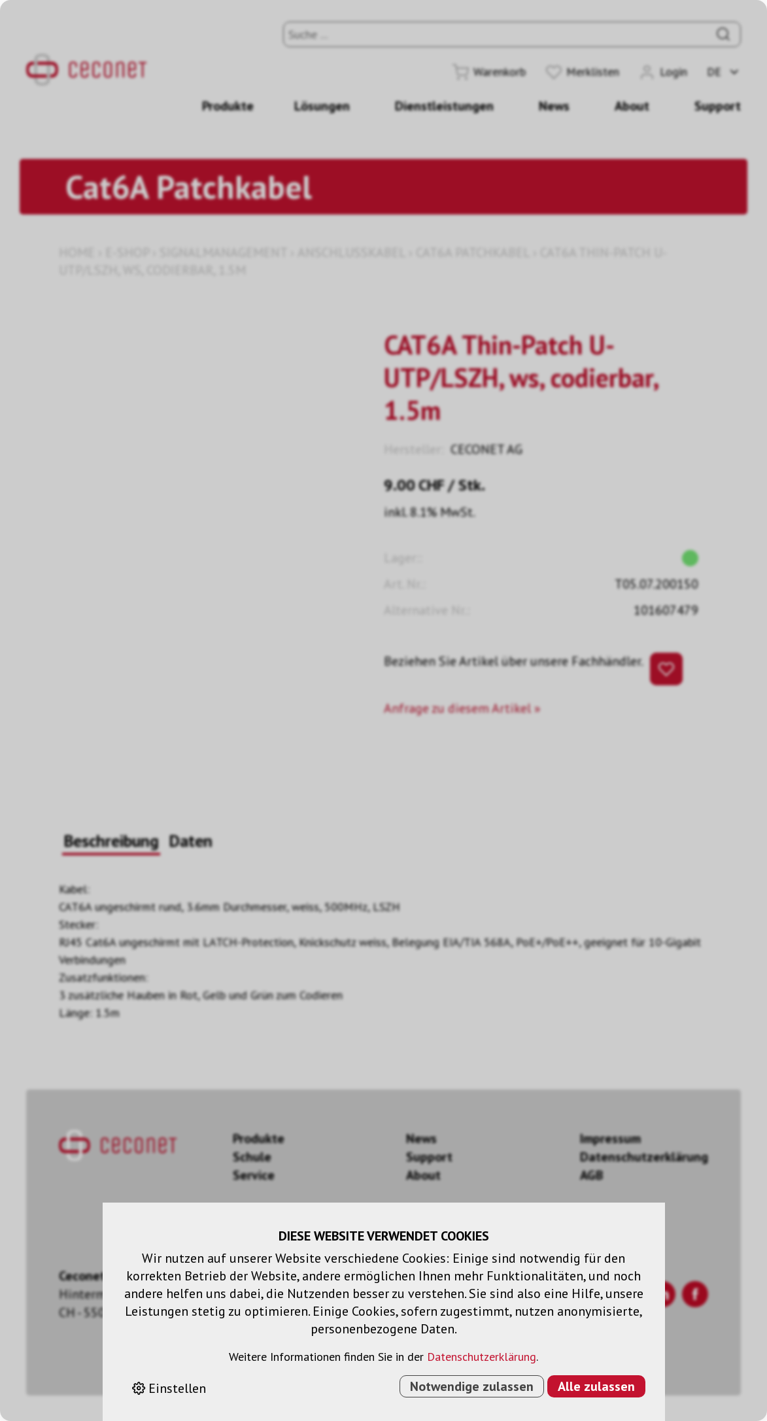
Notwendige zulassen (472, 1386)
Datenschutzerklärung (481, 1356)
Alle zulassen (596, 1386)
